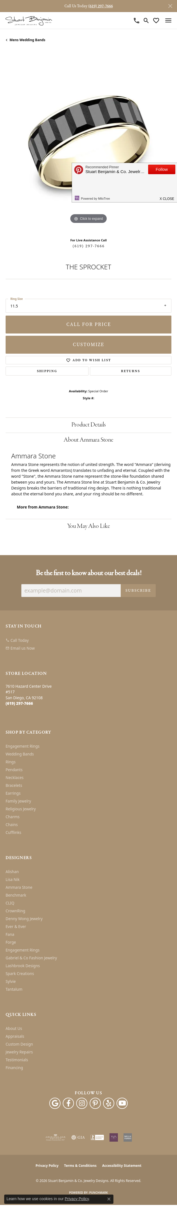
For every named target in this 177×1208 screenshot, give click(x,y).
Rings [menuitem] (10, 761)
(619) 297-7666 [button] (100, 6)
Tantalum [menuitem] (14, 989)
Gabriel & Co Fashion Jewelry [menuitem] (31, 957)
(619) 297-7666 (89, 246)
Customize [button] (88, 344)
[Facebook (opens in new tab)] (68, 1103)
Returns (130, 371)
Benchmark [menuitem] (16, 895)
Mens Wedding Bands (27, 40)
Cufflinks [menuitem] (13, 832)
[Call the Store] (19, 703)
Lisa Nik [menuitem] (13, 879)
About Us (14, 1028)
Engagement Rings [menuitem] (22, 746)
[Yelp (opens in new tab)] (108, 1103)
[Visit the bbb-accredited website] (97, 1137)
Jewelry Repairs (19, 1052)
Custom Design (19, 1044)
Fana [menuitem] (10, 934)
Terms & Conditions (80, 1165)
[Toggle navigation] (168, 20)
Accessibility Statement (121, 1165)
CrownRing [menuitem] (15, 910)
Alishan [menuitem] (12, 871)
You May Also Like (88, 526)
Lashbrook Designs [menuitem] (23, 965)
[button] (146, 20)
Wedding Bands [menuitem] (20, 754)
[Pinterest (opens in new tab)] (95, 1103)
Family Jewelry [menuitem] (18, 801)
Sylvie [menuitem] (11, 981)
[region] (88, 142)
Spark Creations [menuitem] (20, 973)
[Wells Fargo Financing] (128, 1137)
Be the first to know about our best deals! (88, 573)
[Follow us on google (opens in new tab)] (54, 1103)
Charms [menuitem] (13, 816)
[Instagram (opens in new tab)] (81, 1103)
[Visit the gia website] (78, 1137)
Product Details (88, 425)
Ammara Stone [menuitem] (19, 887)
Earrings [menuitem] (13, 793)
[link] (136, 20)
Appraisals (15, 1036)
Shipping (47, 371)
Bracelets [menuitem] (14, 785)
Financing (14, 1067)
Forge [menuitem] (11, 942)
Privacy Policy (47, 1165)
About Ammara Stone (88, 440)
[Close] (170, 6)
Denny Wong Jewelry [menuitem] (24, 918)
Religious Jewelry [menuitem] (21, 808)
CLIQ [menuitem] (10, 903)
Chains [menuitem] (12, 824)
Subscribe (138, 590)
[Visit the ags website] (55, 1137)
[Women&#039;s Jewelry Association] (114, 1137)
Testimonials (17, 1059)
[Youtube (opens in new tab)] (122, 1103)
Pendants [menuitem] (14, 769)
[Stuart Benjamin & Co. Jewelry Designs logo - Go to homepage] (28, 20)
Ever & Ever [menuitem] (16, 926)
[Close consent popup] (109, 1199)
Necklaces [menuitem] (15, 777)
